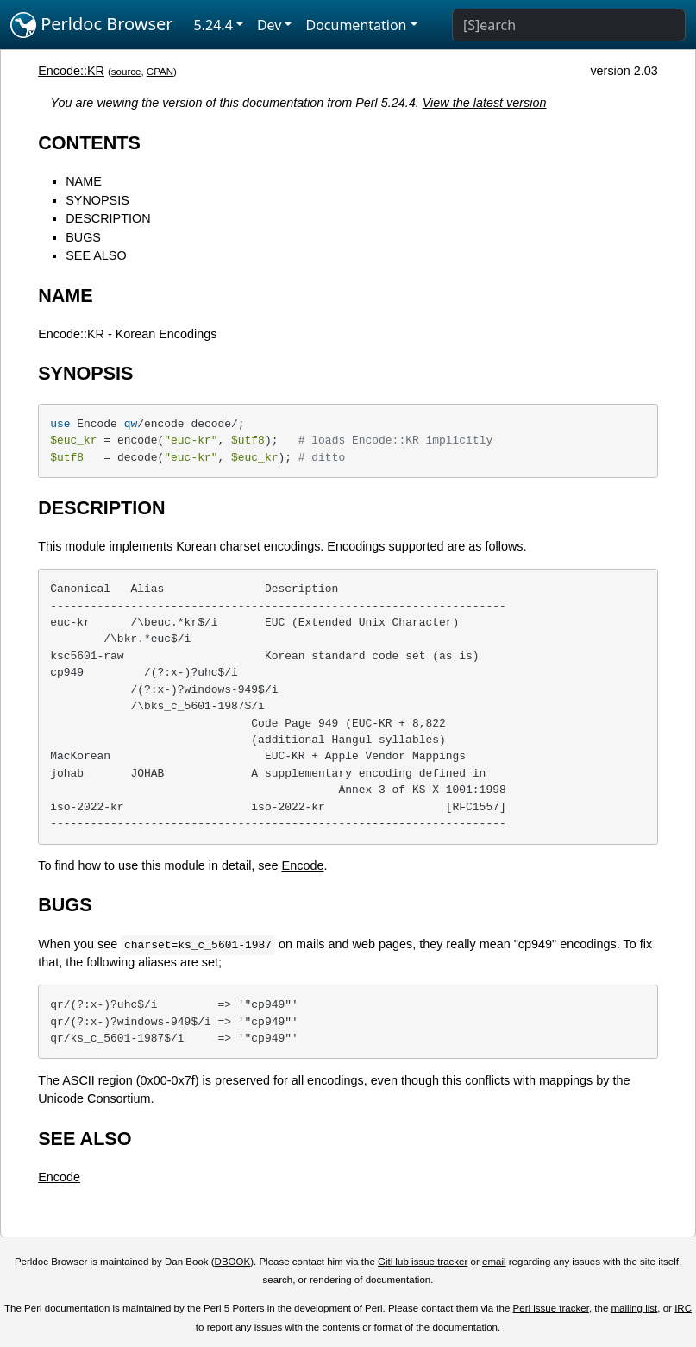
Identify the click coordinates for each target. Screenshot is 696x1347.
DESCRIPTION (108, 218)
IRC (683, 1308)
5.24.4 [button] (213, 25)
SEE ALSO (96, 255)
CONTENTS (89, 143)
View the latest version (485, 103)
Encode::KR (71, 71)
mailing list (634, 1308)
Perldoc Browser (91, 25)
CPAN (160, 71)
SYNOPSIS (97, 200)
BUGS (83, 237)
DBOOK (233, 1261)
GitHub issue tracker (422, 1261)
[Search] (569, 25)
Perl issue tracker (551, 1308)
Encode (303, 865)
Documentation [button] (355, 25)
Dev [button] (269, 25)
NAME (84, 181)
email (494, 1261)
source (126, 71)
